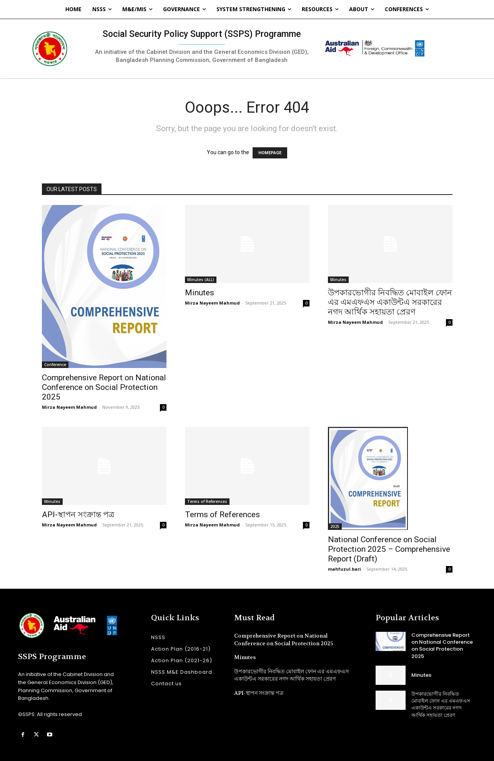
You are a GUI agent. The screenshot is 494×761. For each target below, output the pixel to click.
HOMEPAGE (269, 152)
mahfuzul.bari (344, 569)
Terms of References (207, 501)
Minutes (199, 292)
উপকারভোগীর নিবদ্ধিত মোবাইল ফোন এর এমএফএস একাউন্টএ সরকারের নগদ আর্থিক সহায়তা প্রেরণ (390, 302)
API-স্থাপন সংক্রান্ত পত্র (78, 514)
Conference (55, 364)
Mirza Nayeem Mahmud (69, 407)
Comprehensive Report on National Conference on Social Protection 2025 (104, 387)
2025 (334, 526)
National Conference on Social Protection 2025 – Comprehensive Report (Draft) (389, 549)
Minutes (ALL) (200, 279)
